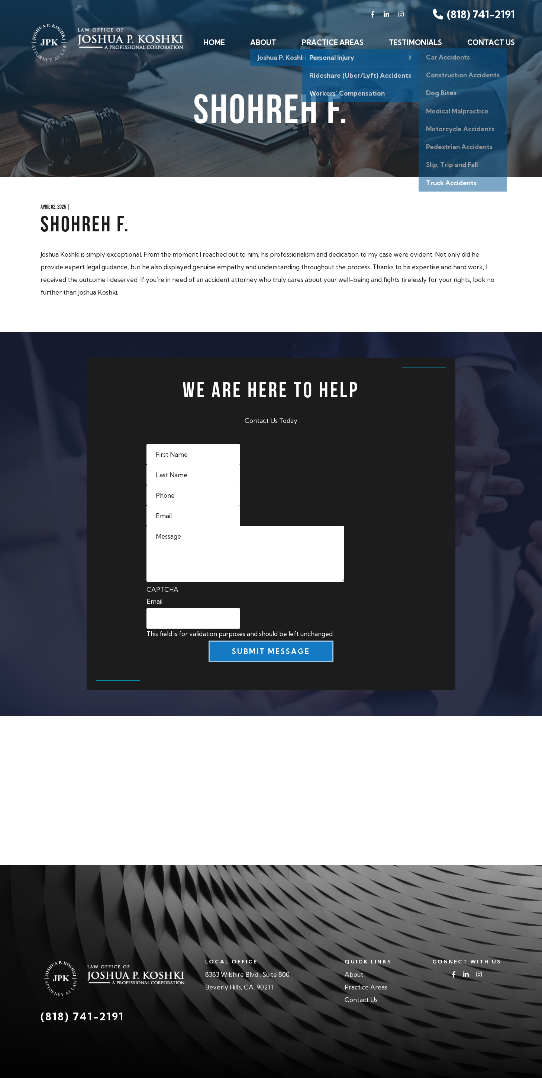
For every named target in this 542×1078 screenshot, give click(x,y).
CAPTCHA (162, 589)
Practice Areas (333, 42)
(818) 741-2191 (474, 14)
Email (154, 601)
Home (214, 42)
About (263, 42)
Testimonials (415, 42)
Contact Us (491, 42)
